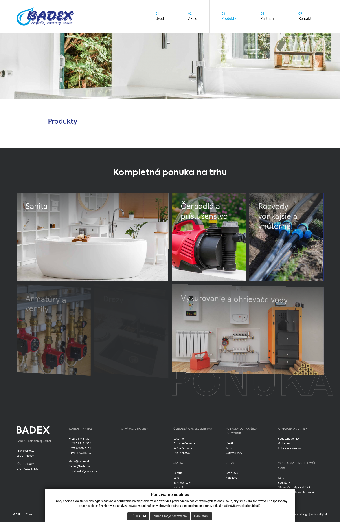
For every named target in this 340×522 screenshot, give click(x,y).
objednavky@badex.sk (83, 471)
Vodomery (284, 443)
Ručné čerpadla (183, 448)
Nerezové (231, 478)
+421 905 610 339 (80, 453)
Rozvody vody (234, 453)
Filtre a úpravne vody (291, 448)
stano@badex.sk (79, 461)
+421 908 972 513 (80, 448)
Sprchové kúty (182, 482)
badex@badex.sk (79, 466)
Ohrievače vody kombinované (296, 492)
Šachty (230, 448)
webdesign (301, 514)
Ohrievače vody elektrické (294, 487)
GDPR (17, 514)
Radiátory (284, 482)
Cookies (31, 514)
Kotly (281, 478)
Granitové (232, 473)
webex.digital (319, 514)
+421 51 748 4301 (80, 438)
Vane (176, 478)
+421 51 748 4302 (80, 443)
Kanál (229, 443)
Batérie (177, 473)
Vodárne (178, 438)
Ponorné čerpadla (184, 443)
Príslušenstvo (181, 453)
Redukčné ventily (288, 438)
